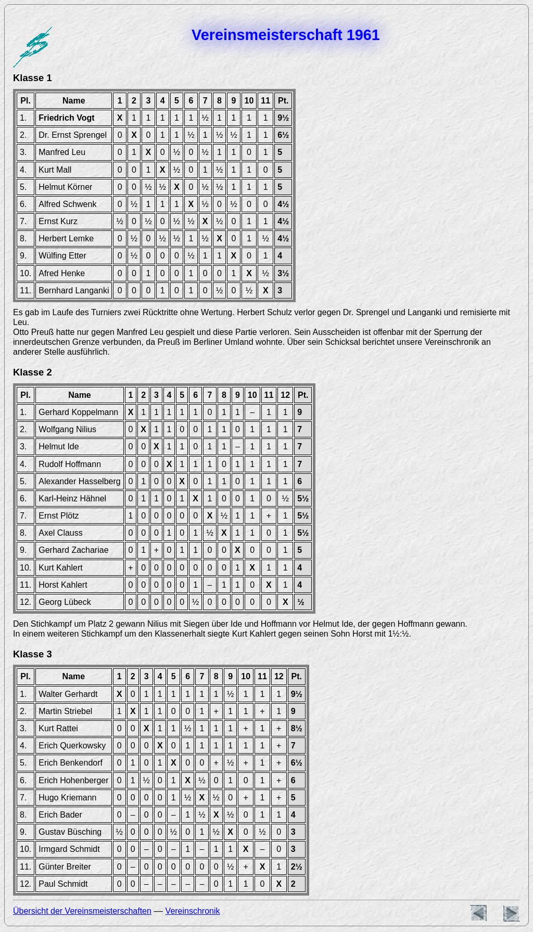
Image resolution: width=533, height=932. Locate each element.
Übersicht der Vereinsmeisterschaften (82, 911)
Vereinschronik (193, 911)
